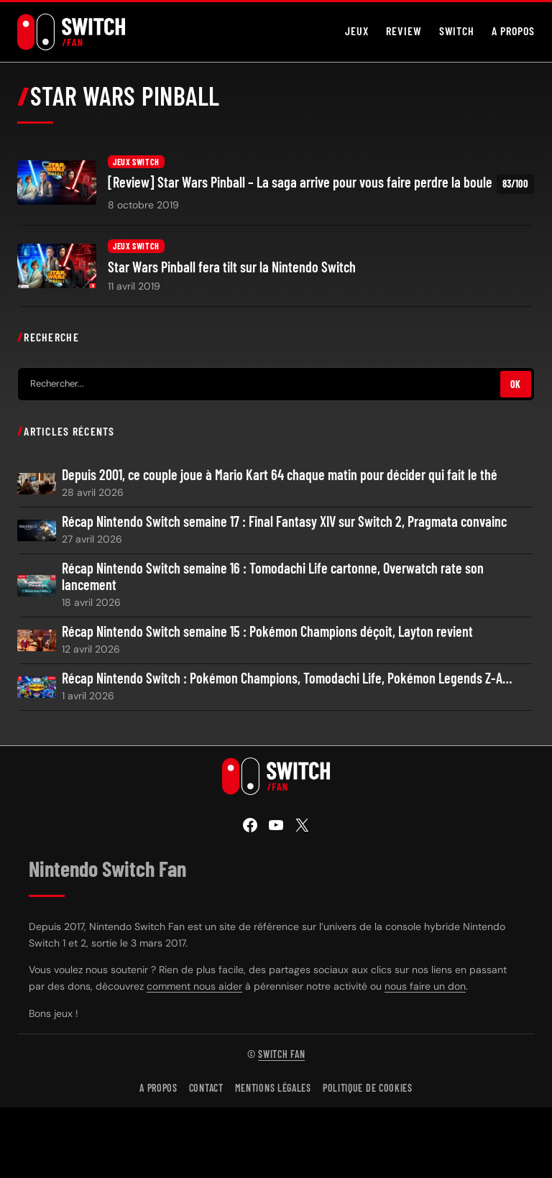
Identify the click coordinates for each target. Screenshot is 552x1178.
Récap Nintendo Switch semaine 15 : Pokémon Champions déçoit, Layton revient (267, 631)
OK (515, 384)
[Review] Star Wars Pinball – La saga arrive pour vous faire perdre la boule (321, 183)
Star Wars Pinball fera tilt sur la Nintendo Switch (232, 267)
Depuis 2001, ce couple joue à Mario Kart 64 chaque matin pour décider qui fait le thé (279, 474)
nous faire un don (425, 986)
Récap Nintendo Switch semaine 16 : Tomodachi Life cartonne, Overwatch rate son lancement (273, 576)
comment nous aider (194, 986)
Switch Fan (281, 1054)
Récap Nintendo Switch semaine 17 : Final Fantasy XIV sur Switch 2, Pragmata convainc (284, 521)
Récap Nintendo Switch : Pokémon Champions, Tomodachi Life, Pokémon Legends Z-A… (287, 678)
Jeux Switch (136, 162)
